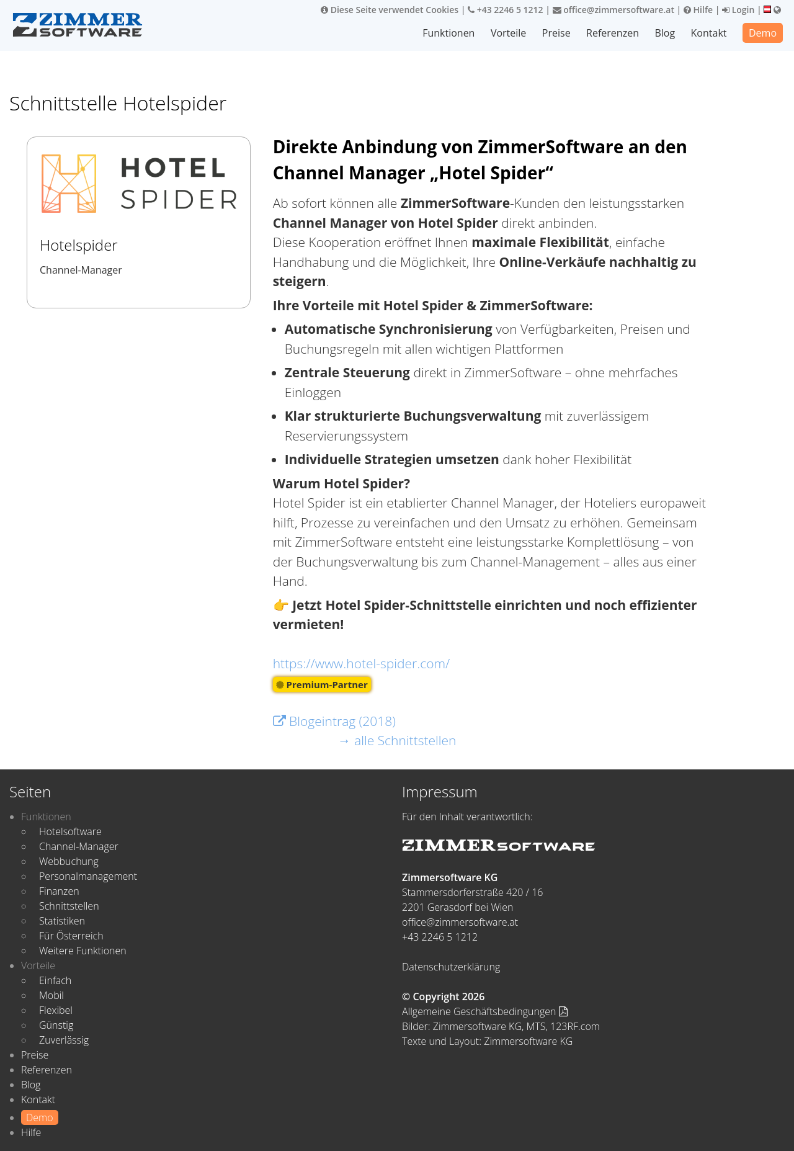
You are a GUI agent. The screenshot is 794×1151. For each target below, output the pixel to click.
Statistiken (62, 921)
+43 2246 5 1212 (505, 10)
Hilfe (698, 10)
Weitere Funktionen (83, 950)
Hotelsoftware (70, 831)
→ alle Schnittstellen (397, 740)
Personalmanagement (88, 876)
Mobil (51, 995)
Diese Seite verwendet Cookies (389, 10)
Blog (664, 33)
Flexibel (56, 1010)
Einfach (55, 980)
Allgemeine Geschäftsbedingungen (485, 1011)
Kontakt (709, 33)
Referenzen (612, 33)
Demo (763, 33)
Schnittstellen (69, 906)
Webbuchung (69, 861)
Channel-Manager (78, 846)
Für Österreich (71, 936)
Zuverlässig (64, 1040)
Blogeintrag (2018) (334, 721)
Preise (556, 33)
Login (738, 10)
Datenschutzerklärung (451, 967)
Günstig (56, 1025)
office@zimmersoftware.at (613, 10)
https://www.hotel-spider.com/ (361, 663)
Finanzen (59, 891)
